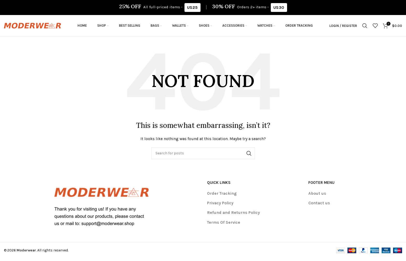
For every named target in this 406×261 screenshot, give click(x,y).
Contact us (319, 205)
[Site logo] (32, 27)
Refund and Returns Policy (233, 215)
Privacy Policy (220, 205)
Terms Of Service (223, 224)
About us (317, 195)
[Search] (365, 27)
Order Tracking (222, 195)
